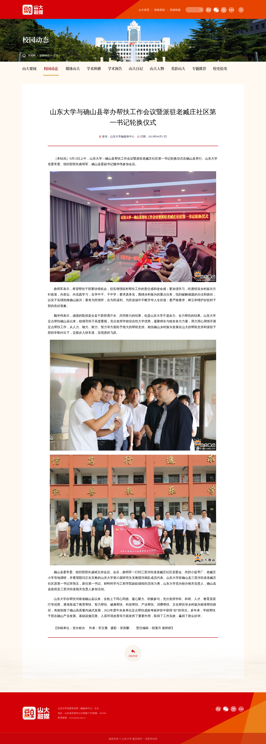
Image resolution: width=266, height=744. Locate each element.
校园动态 (44, 55)
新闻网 (32, 55)
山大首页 (144, 9)
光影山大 (178, 68)
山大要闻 (29, 68)
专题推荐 (199, 68)
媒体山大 (73, 68)
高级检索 (175, 9)
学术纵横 (94, 68)
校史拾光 (220, 68)
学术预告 (115, 68)
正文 (55, 55)
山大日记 (136, 68)
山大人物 (157, 68)
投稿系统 (159, 9)
